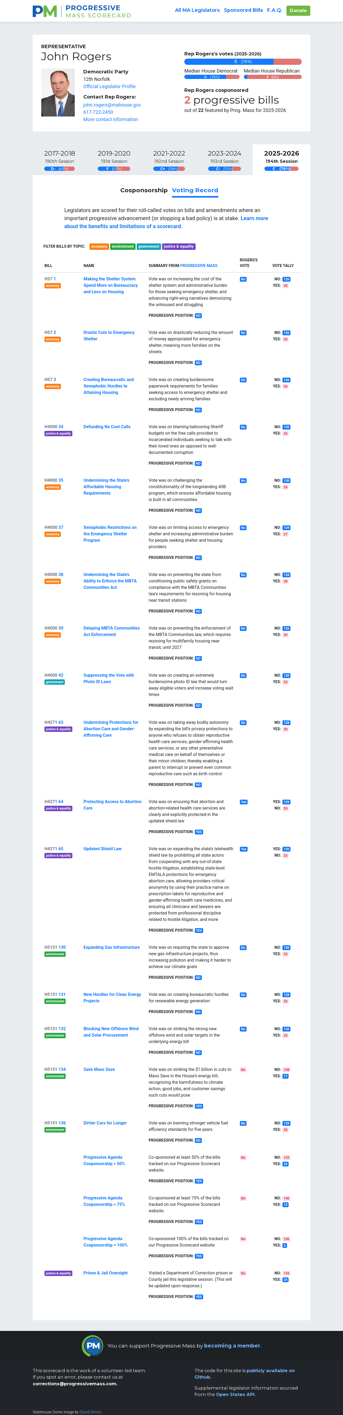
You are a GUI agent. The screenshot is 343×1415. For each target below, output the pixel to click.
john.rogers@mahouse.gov (112, 105)
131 (62, 994)
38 (60, 574)
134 (62, 1069)
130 (62, 947)
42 (60, 675)
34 (60, 426)
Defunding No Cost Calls (107, 426)
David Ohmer (91, 1412)
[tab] (59, 159)
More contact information (110, 119)
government (148, 246)
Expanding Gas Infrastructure (112, 947)
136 (62, 1123)
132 (62, 1028)
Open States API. (236, 1394)
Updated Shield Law (103, 848)
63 (60, 722)
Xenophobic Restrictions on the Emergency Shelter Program (110, 534)
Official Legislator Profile (109, 86)
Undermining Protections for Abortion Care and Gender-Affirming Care (111, 729)
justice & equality (179, 246)
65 (60, 848)
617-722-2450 (98, 112)
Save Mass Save (99, 1069)
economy (99, 246)
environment (123, 246)
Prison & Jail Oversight (106, 1272)
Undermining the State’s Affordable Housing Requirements (106, 487)
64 (60, 801)
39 (60, 628)
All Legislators (197, 10)
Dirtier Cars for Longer (105, 1123)
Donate (300, 10)
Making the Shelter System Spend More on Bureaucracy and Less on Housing (111, 285)
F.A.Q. (274, 9)
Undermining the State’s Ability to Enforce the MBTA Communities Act (110, 581)
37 (60, 527)
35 (60, 480)
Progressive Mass (199, 266)
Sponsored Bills (243, 10)
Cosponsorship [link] (144, 190)
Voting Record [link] (195, 190)
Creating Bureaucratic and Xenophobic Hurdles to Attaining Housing (109, 386)
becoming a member (232, 1345)
